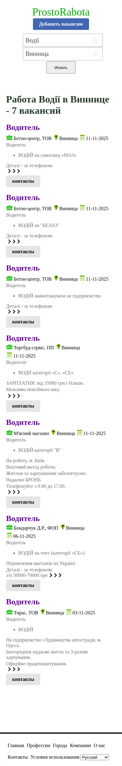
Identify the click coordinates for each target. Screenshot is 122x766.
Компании (80, 745)
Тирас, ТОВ (26, 612)
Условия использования (54, 757)
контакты (23, 181)
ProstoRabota (61, 12)
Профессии (38, 745)
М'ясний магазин (31, 433)
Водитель (23, 127)
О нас (99, 745)
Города (60, 745)
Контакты (18, 757)
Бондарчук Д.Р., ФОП (36, 527)
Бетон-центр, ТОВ (33, 138)
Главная (16, 745)
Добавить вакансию (61, 24)
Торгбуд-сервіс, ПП (34, 347)
